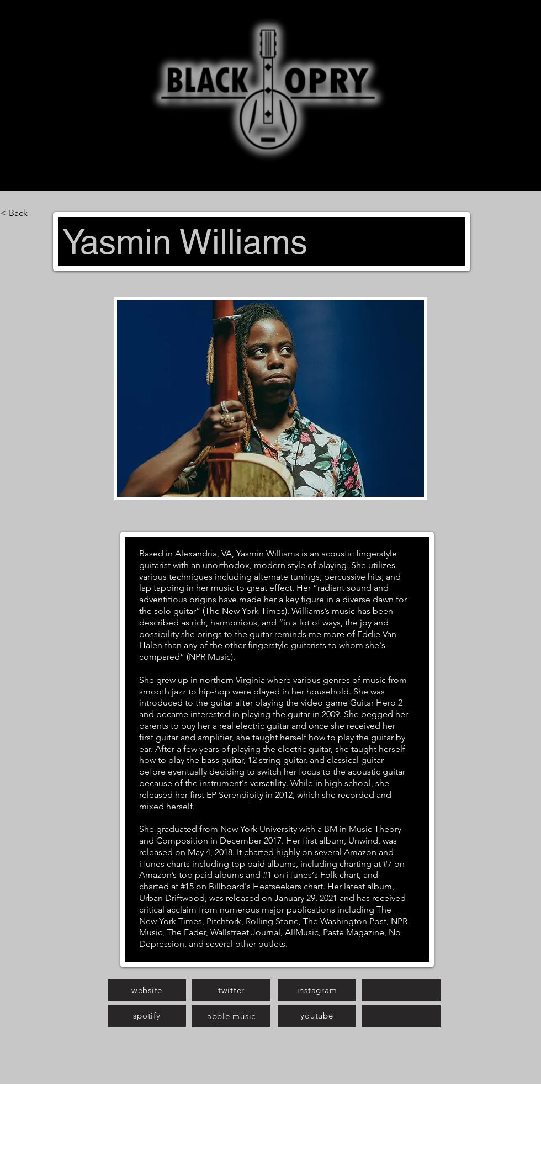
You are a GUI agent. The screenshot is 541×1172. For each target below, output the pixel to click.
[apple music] (231, 1016)
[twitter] (231, 990)
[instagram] (317, 990)
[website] (147, 990)
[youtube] (317, 1016)
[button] (270, 398)
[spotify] (147, 1016)
